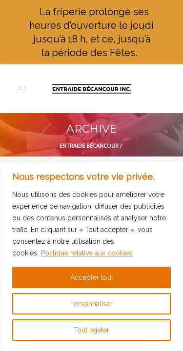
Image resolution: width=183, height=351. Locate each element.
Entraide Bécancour (89, 145)
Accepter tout (91, 277)
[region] (91, 256)
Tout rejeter (91, 330)
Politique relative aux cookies (86, 253)
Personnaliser (91, 304)
